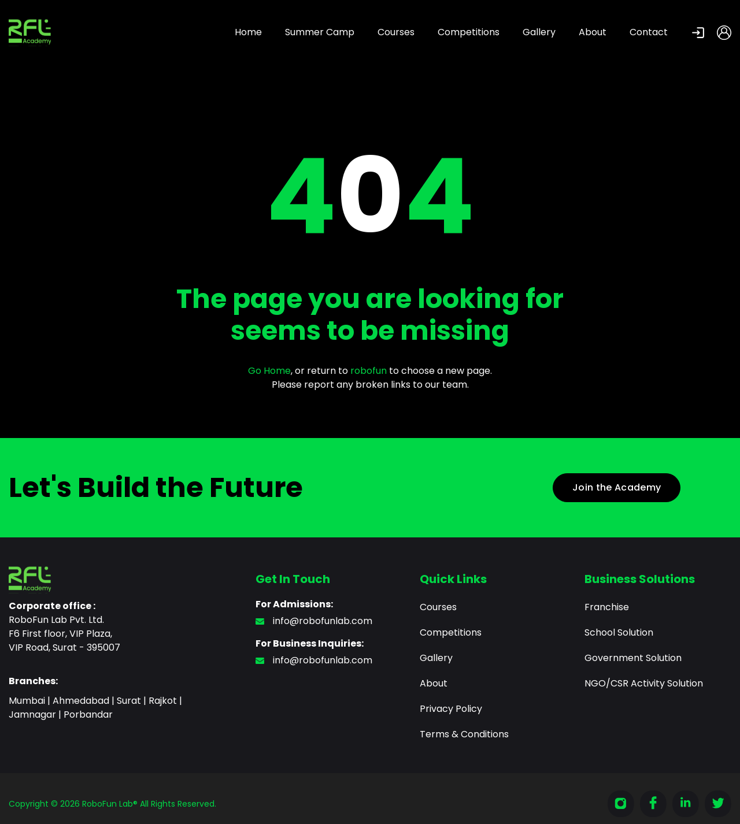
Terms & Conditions (464, 734)
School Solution (618, 632)
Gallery (539, 32)
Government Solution (633, 658)
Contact (649, 32)
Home (248, 32)
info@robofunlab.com (314, 621)
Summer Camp (319, 32)
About (592, 32)
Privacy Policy (451, 708)
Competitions (469, 32)
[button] (692, 33)
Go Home (269, 370)
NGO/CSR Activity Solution (643, 683)
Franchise (606, 607)
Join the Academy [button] (616, 487)
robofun (368, 370)
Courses (396, 32)
